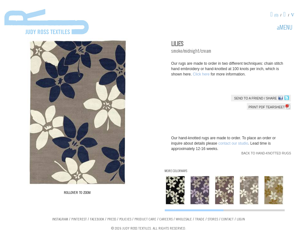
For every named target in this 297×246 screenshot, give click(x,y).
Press (111, 219)
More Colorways (176, 171)
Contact (227, 219)
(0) (276, 15)
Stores (213, 219)
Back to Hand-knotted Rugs (266, 153)
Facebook (97, 219)
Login (241, 219)
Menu (286, 28)
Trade (200, 219)
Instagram (60, 219)
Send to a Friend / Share (255, 98)
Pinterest (79, 219)
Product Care (145, 219)
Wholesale (184, 219)
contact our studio (233, 143)
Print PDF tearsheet (269, 107)
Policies (125, 219)
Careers (166, 219)
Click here (202, 74)
